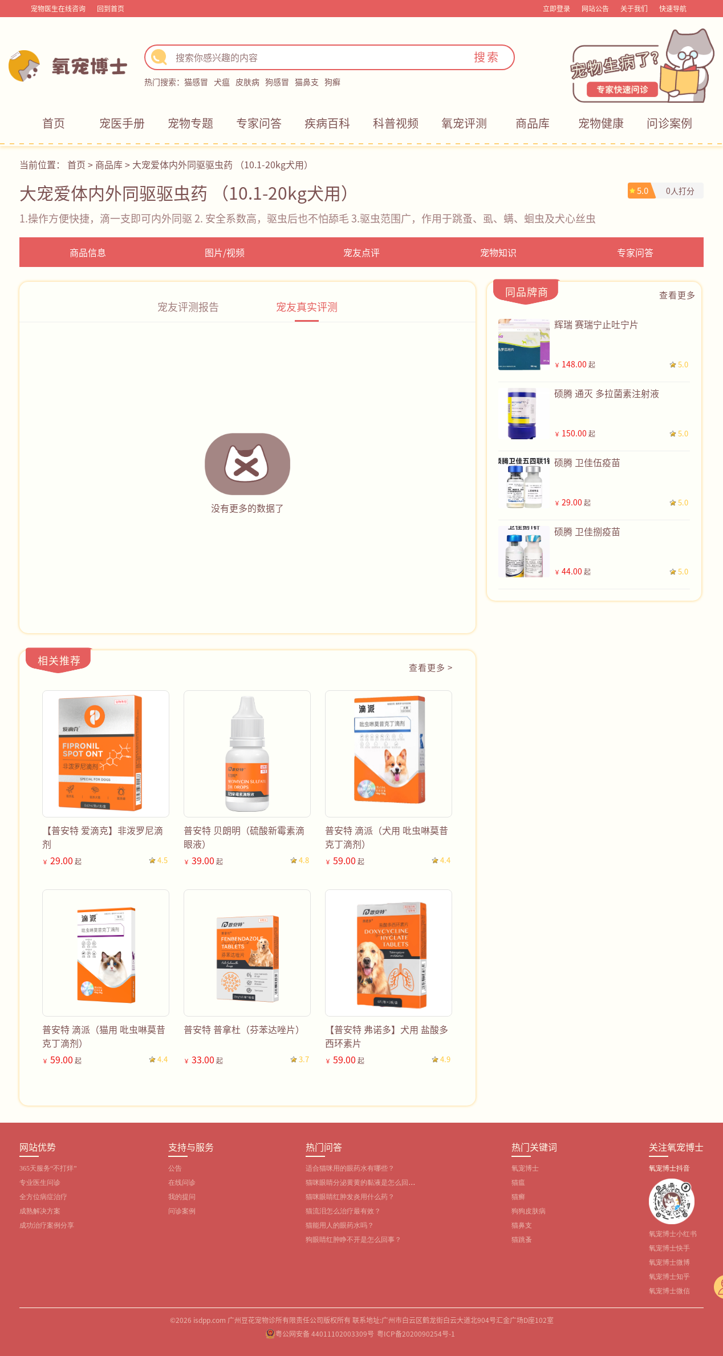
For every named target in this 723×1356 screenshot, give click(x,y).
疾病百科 (327, 123)
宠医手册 (122, 123)
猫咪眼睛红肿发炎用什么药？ (350, 1197)
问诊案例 (669, 123)
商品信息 (88, 252)
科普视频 (396, 123)
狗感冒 (277, 81)
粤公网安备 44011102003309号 (324, 1333)
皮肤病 (247, 81)
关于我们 (634, 8)
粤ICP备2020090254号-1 (416, 1333)
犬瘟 (222, 81)
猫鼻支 (307, 81)
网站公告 (595, 8)
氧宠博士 (525, 1168)
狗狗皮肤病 (528, 1211)
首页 (53, 123)
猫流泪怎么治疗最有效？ (343, 1211)
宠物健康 (601, 123)
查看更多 (677, 295)
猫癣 (518, 1197)
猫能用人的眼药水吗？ (340, 1225)
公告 (175, 1168)
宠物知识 (498, 252)
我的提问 (182, 1197)
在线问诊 (182, 1183)
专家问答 (259, 123)
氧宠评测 (464, 123)
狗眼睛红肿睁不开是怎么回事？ (353, 1240)
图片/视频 (225, 252)
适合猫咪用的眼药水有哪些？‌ (350, 1168)
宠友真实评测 (307, 306)
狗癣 (332, 81)
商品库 (532, 123)
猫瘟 (518, 1183)
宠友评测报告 (188, 306)
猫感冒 (196, 81)
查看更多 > (431, 667)
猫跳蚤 (521, 1240)
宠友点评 (361, 252)
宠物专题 (190, 123)
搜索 (487, 56)
